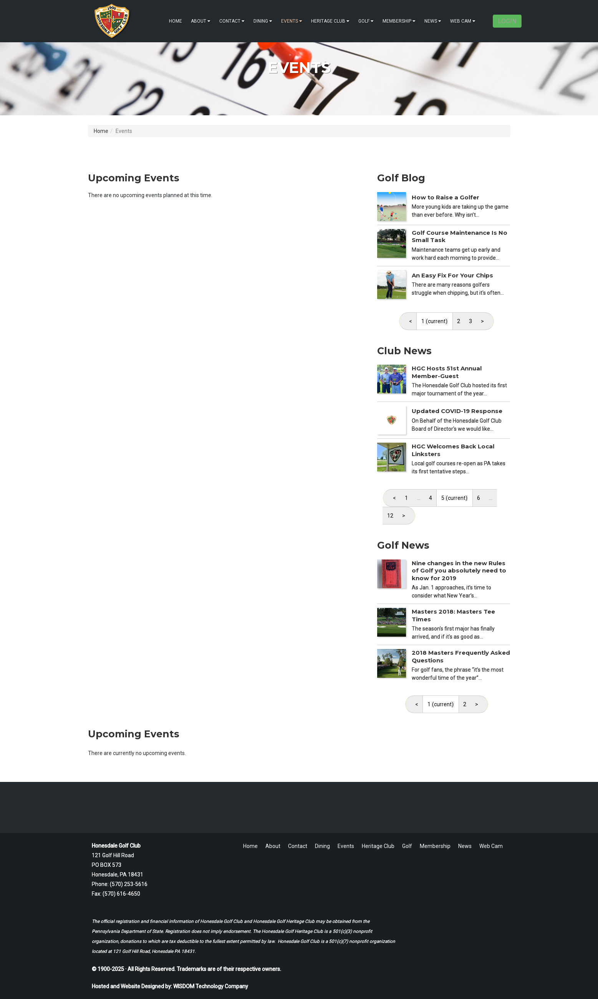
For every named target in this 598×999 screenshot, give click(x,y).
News (432, 21)
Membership (399, 21)
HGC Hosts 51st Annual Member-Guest (447, 372)
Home (175, 21)
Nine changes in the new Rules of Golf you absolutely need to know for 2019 (459, 570)
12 (390, 516)
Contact (232, 21)
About (200, 21)
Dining (262, 21)
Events (291, 21)
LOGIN (507, 21)
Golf (366, 21)
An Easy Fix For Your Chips (452, 275)
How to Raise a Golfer (445, 197)
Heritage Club (330, 21)
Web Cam (462, 21)
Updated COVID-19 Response (457, 411)
